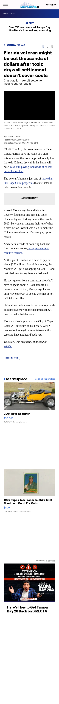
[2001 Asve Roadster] (29, 404)
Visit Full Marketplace (45, 379)
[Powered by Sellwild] (50, 561)
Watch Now (51, 5)
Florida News (14, 45)
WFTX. (8, 346)
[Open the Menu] (5, 5)
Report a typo (12, 358)
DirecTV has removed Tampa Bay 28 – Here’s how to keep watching (29, 29)
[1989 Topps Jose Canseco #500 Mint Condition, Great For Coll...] (29, 492)
